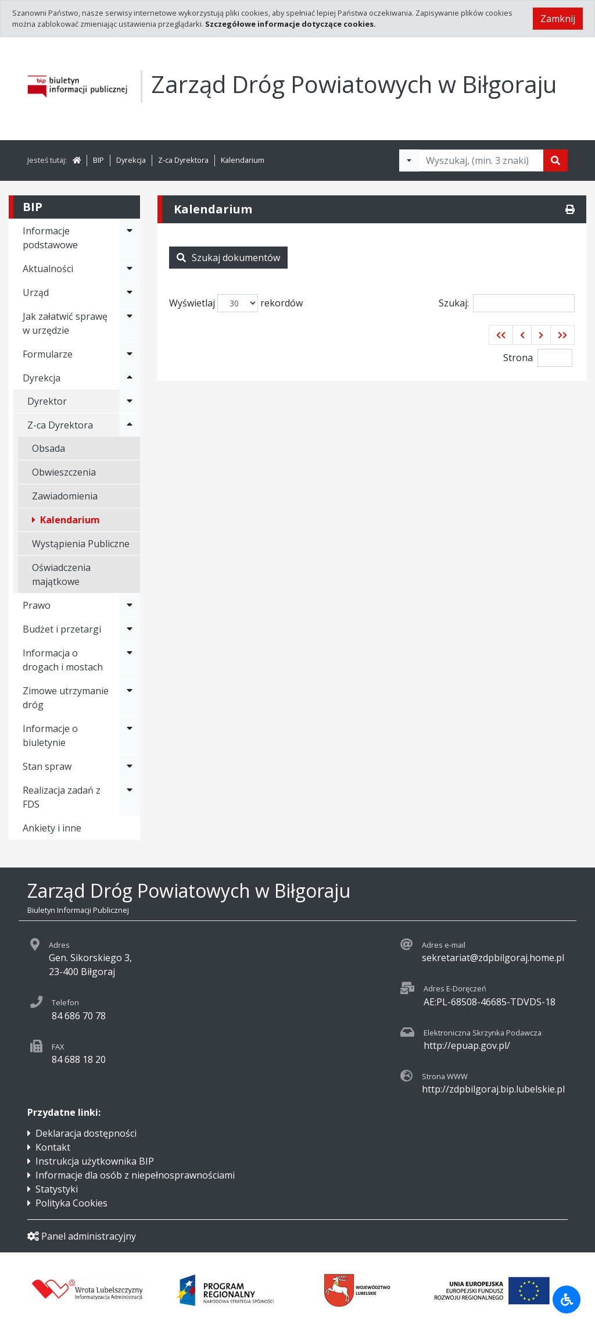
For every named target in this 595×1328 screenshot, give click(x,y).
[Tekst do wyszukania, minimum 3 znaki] (481, 160)
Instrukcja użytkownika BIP (94, 1161)
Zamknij (557, 18)
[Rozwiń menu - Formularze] (129, 354)
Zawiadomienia (65, 496)
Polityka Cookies (71, 1203)
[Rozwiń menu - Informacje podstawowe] (129, 237)
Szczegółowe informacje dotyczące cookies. (290, 24)
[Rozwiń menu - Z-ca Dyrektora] (129, 425)
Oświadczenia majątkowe (61, 574)
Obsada (48, 448)
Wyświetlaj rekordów (236, 303)
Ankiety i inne (52, 828)
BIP (98, 160)
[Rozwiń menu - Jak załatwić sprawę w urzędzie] (129, 323)
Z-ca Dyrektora (183, 160)
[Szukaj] (555, 160)
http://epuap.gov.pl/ (467, 1045)
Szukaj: (507, 303)
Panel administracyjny (81, 1236)
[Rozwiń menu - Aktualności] (129, 268)
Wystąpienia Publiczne (81, 543)
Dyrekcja (131, 160)
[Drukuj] (570, 209)
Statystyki (56, 1189)
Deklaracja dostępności (86, 1133)
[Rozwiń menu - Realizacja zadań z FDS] (129, 797)
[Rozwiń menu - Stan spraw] (129, 766)
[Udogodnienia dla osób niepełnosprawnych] (566, 1299)
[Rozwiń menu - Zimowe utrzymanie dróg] (129, 697)
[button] (501, 335)
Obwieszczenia (64, 472)
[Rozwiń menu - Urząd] (129, 292)
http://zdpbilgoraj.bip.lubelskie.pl (493, 1089)
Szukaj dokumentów (228, 257)
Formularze (48, 354)
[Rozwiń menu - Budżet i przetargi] (129, 629)
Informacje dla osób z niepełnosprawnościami (135, 1175)
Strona (518, 357)
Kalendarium (242, 160)
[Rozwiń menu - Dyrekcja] (129, 378)
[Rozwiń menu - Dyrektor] (129, 401)
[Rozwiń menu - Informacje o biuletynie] (129, 735)
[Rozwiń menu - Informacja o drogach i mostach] (129, 660)
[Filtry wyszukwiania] (409, 160)
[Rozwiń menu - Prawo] (129, 605)
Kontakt (52, 1147)
